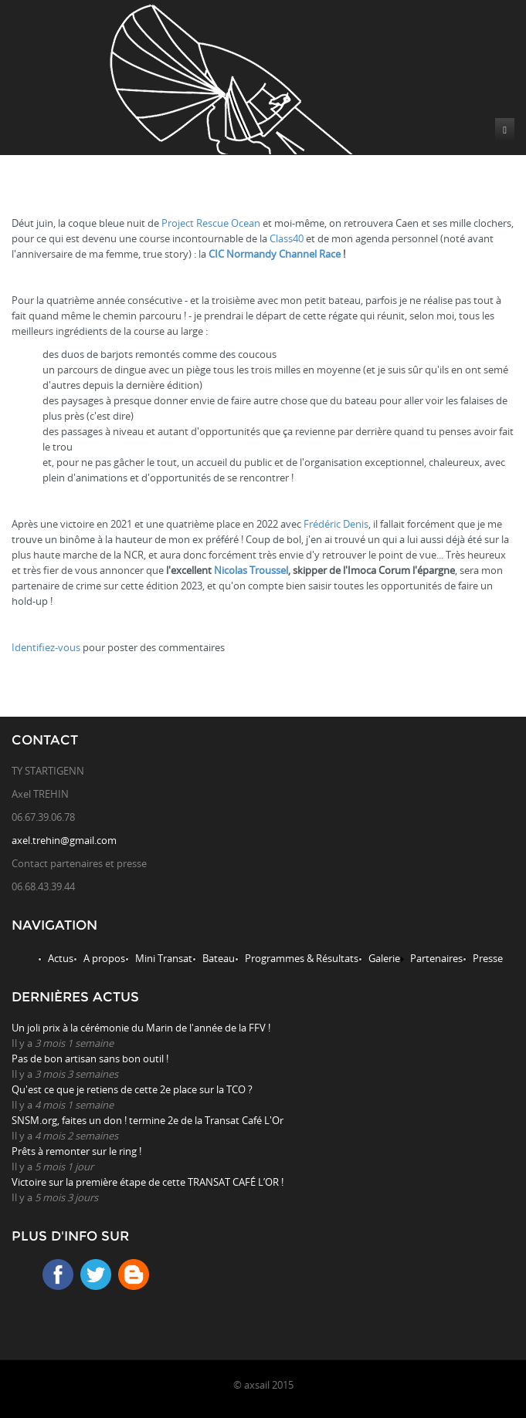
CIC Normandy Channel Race (275, 254)
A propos (104, 958)
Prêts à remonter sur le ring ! (76, 1151)
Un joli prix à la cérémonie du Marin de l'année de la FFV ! (141, 1028)
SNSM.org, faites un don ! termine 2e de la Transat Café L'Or (147, 1120)
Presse (488, 958)
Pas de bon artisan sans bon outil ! (90, 1058)
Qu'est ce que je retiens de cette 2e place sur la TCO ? (132, 1089)
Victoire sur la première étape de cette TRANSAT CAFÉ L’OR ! (147, 1182)
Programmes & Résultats (301, 958)
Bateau (218, 958)
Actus (60, 958)
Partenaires (436, 958)
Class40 (287, 238)
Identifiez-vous (46, 647)
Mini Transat (163, 958)
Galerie (384, 958)
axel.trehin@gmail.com (64, 840)
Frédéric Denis (336, 524)
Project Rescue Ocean (210, 223)
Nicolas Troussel (251, 570)
